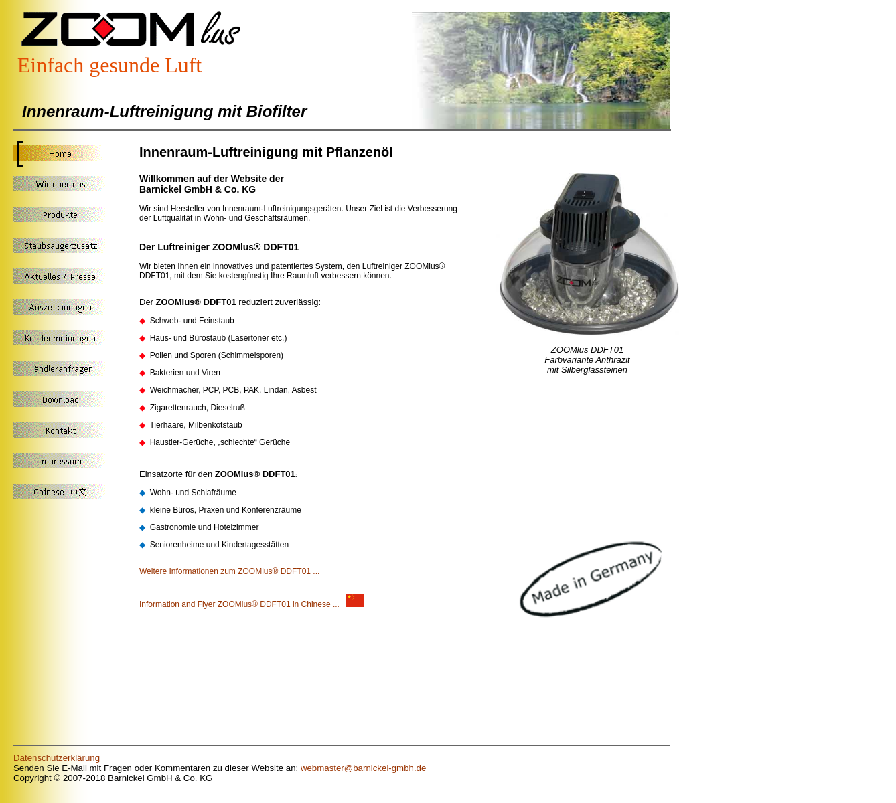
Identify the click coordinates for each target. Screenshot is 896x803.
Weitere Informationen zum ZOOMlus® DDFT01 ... (229, 571)
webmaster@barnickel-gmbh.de (363, 768)
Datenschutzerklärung (56, 758)
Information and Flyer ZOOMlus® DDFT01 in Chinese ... (239, 604)
